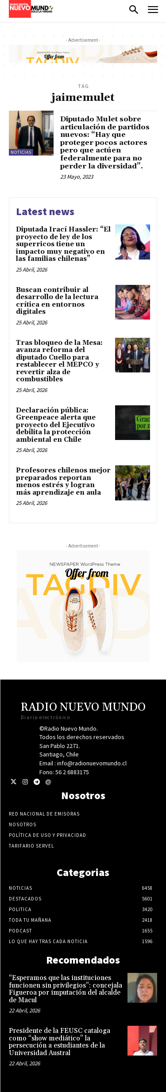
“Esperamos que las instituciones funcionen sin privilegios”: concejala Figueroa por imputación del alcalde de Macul (65, 989)
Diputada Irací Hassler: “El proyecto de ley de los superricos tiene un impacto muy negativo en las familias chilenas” (63, 244)
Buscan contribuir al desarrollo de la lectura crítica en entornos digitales (57, 301)
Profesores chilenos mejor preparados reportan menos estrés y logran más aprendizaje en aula (63, 481)
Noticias (21, 152)
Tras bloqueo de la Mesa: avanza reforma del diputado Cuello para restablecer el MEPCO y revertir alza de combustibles (59, 361)
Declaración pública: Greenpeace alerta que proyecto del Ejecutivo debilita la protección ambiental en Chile (56, 425)
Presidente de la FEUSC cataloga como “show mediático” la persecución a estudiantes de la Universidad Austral (59, 1042)
